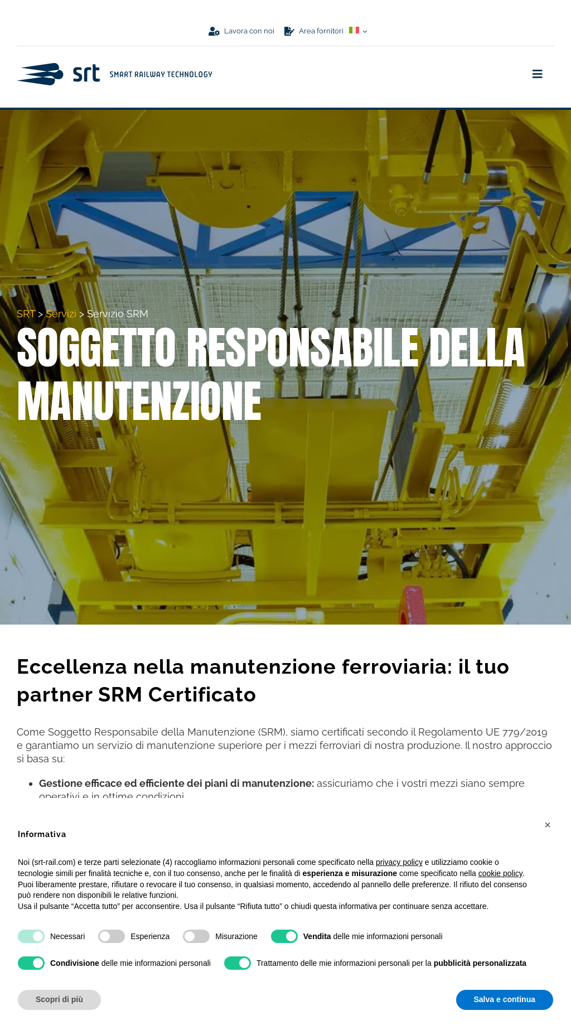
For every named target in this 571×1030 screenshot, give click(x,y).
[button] (548, 825)
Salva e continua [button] (504, 999)
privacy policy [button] (399, 862)
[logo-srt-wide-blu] (114, 68)
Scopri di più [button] (59, 999)
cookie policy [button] (500, 873)
